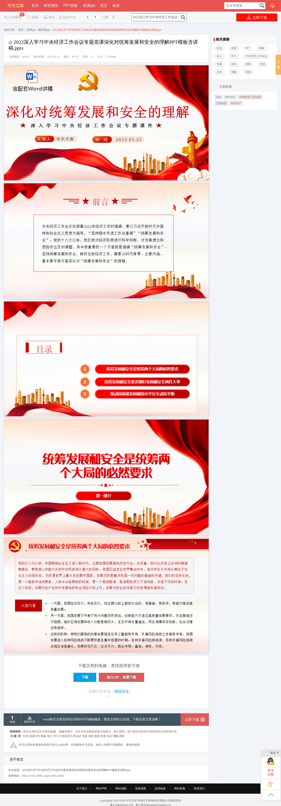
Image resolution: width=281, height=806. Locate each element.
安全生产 (236, 103)
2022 (218, 97)
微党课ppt (44, 29)
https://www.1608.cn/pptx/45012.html (43, 775)
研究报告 (51, 6)
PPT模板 (70, 6)
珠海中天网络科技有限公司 (154, 800)
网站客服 (179, 788)
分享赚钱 (13, 17)
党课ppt (89, 6)
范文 (103, 6)
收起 (274, 753)
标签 (116, 6)
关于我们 (81, 788)
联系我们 (199, 788)
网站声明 (101, 788)
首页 (35, 6)
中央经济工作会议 (250, 97)
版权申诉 (66, 17)
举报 (49, 17)
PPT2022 (230, 97)
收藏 (32, 17)
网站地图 (120, 788)
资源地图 (140, 788)
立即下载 (257, 17)
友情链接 (160, 788)
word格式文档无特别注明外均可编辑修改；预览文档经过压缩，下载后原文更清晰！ (102, 719)
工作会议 (221, 103)
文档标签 (225, 86)
